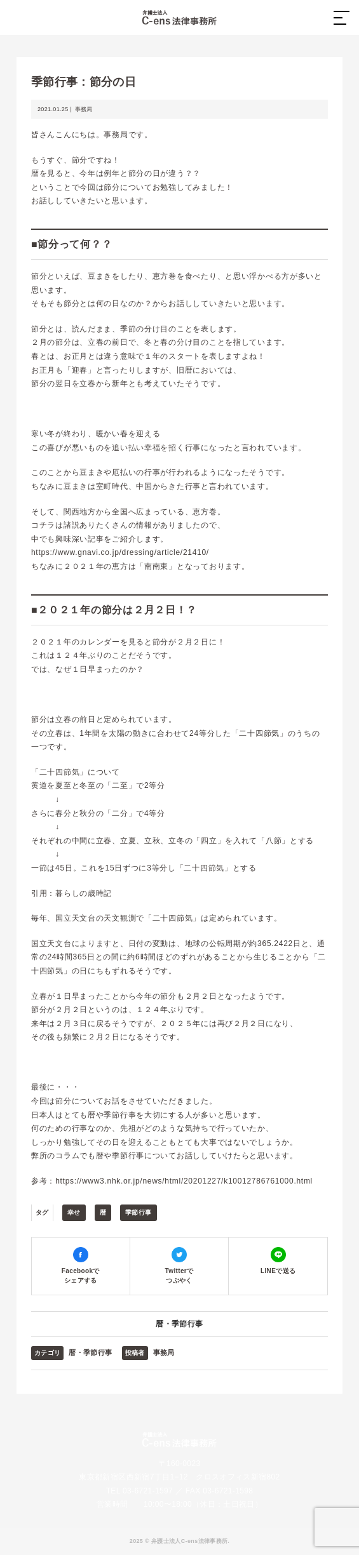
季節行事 (138, 1212)
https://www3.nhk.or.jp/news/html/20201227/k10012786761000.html (184, 1181)
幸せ (74, 1212)
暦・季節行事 (179, 1323)
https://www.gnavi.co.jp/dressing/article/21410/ (120, 552)
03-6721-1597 (148, 1490)
